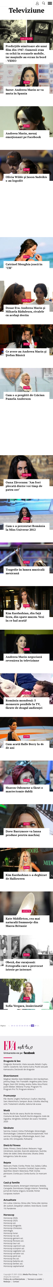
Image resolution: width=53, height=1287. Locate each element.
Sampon (23, 1101)
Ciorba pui (18, 1173)
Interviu (16, 1203)
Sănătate (9, 1127)
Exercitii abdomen (30, 1151)
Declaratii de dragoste (24, 1069)
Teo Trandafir (22, 1081)
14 (22, 1026)
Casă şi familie (12, 1182)
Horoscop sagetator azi (14, 1251)
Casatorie (14, 1066)
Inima (21, 1131)
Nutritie (42, 1151)
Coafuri (34, 1098)
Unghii (17, 1098)
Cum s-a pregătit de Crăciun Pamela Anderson (25, 397)
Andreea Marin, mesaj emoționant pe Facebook (23, 135)
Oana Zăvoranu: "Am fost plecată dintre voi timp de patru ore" (24, 486)
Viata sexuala (28, 1064)
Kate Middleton (26, 1079)
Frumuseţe (10, 1095)
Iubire (6, 1066)
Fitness (12, 1148)
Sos (32, 1165)
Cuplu (44, 1064)
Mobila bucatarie (11, 1185)
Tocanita (22, 1168)
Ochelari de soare (29, 1118)
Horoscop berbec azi (13, 1263)
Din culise (26, 39)
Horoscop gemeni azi (13, 1238)
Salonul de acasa (33, 1104)
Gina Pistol (42, 1084)
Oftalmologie (28, 1136)
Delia (34, 1084)
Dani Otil (14, 1084)
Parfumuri (25, 1098)
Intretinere (8, 1151)
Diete (6, 1148)
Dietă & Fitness (12, 1145)
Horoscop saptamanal (14, 1266)
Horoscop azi (10, 1223)
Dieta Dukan (22, 1148)
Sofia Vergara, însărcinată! (24, 1006)
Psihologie (29, 1131)
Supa (6, 1168)
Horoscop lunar (11, 1233)
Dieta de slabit (10, 1153)
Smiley (22, 1084)
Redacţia (7, 1281)
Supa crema (40, 1168)
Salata (38, 1165)
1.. (9, 1026)
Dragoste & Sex (12, 1061)
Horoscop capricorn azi (14, 1246)
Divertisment (11, 1075)
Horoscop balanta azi (13, 1261)
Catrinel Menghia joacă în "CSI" (24, 266)
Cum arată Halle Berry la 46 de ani (25, 746)
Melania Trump (23, 1086)
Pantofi (23, 1116)
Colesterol (21, 1133)
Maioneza (24, 1171)
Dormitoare (18, 1188)
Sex (20, 1066)
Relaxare (33, 1148)
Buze (30, 1101)
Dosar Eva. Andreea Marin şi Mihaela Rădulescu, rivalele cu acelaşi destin (25, 311)
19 (35, 1026)
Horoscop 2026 (11, 1218)
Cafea (44, 1165)
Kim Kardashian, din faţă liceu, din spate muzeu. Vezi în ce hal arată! (25, 616)
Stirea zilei (25, 1203)
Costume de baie (11, 1116)
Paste (15, 1165)
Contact (16, 1281)
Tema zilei (35, 1203)
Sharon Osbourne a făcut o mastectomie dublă (24, 789)
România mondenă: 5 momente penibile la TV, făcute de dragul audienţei (24, 704)
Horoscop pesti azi (12, 1256)
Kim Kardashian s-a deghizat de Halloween (26, 876)
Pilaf (31, 1171)
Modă (7, 1110)
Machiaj (42, 1098)
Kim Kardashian (40, 1079)
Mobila (43, 1185)
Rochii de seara (17, 1113)
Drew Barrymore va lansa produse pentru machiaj (23, 833)
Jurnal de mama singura (14, 1190)
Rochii (10, 1098)
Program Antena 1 (27, 1089)
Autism (16, 1193)
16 (27, 1026)
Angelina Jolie (35, 1081)
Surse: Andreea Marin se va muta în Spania (25, 91)
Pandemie (11, 1208)
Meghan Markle (11, 1079)
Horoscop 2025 (11, 1220)
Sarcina (7, 1131)
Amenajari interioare (29, 1185)
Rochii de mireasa (33, 1113)
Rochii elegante (34, 1116)
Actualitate (10, 1199)
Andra (28, 1084)
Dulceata (13, 1168)
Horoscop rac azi (11, 1235)
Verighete (16, 1118)
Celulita (36, 1101)
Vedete (26, 300)
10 (12, 1026)
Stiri (26, 82)
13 (19, 1026)
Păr (5, 1098)
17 (30, 1026)
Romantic (17, 1064)
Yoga (39, 1148)
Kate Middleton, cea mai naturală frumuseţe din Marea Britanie (23, 922)
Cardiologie (16, 1136)
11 (14, 1026)
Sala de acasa (20, 1156)
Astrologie (8, 1230)
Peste (27, 1165)
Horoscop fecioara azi (13, 1240)
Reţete (7, 1162)
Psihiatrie (28, 1139)
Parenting (43, 1188)
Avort (37, 1136)
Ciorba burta (29, 1173)
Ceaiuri (14, 1131)
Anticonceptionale (35, 1133)
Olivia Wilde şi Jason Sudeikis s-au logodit (26, 179)
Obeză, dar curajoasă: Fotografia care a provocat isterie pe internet (24, 965)
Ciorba (21, 1165)
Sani (5, 1101)
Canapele (8, 1188)
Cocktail (30, 1168)
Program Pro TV (11, 1089)
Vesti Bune (36, 1205)
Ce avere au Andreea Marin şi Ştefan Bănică (26, 353)
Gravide (29, 1190)
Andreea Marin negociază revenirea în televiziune (24, 658)
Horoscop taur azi (12, 1243)
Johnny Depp (9, 1081)
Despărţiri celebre (22, 1205)
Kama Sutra (28, 1066)
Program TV (36, 1086)
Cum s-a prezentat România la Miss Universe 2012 (25, 527)
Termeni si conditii (35, 1279)
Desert (16, 1171)
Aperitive (8, 1171)
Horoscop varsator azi (14, 1253)
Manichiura (13, 1101)
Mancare (8, 1165)
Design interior (31, 1188)
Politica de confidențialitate (14, 1279)
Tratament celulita (16, 1104)
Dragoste (8, 1064)
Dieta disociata (24, 1153)
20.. (38, 1026)
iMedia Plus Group (30, 1274)
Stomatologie (10, 1133)
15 (24, 1026)
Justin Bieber (9, 1086)
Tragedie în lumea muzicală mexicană (25, 571)
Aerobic (17, 1151)
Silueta (35, 1153)
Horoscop (9, 1214)
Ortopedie (18, 1139)
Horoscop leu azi (11, 1258)
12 (17, 1026)
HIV (11, 1139)
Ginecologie (40, 1131)
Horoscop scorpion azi (14, 1248)
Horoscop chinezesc (13, 1228)
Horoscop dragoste (12, 1225)
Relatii (38, 1064)
